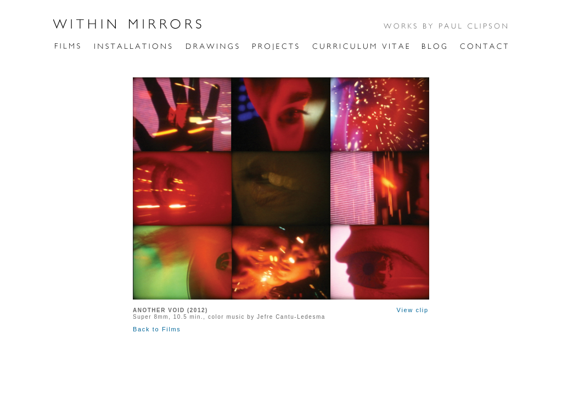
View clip (413, 310)
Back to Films (157, 329)
